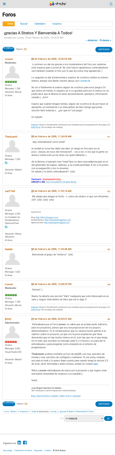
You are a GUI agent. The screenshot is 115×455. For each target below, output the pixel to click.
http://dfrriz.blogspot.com (47, 217)
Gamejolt (77, 396)
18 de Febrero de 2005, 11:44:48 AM (51, 249)
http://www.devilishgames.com (58, 220)
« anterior (92, 40)
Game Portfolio (42, 396)
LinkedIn (54, 396)
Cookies (47, 450)
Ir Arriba (8, 402)
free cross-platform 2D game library (53, 182)
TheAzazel (11, 136)
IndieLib (34, 125)
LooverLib (85, 80)
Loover (9, 59)
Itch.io (68, 396)
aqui (96, 363)
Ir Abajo (8, 48)
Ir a (61, 418)
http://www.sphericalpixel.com (57, 223)
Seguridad (38, 450)
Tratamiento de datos (23, 450)
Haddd (8, 249)
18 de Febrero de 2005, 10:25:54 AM (51, 59)
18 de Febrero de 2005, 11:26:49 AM (51, 136)
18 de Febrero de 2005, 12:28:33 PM (51, 284)
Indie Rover (36, 127)
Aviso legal (7, 450)
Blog (33, 396)
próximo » (105, 40)
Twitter (62, 396)
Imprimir (103, 49)
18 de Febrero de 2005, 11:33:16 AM (51, 191)
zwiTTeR (10, 191)
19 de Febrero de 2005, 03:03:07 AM (51, 319)
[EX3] (8, 319)
